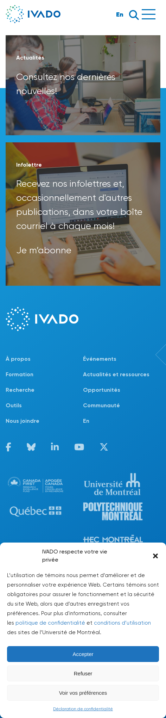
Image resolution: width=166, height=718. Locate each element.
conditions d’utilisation (122, 623)
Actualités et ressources (116, 374)
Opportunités (101, 389)
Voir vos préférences (83, 693)
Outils (14, 405)
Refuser (83, 673)
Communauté (101, 405)
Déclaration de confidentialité (83, 708)
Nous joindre (22, 420)
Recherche (20, 389)
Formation (19, 374)
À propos (18, 358)
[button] (155, 555)
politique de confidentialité (50, 623)
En (119, 14)
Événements (99, 358)
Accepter (82, 654)
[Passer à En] (121, 421)
